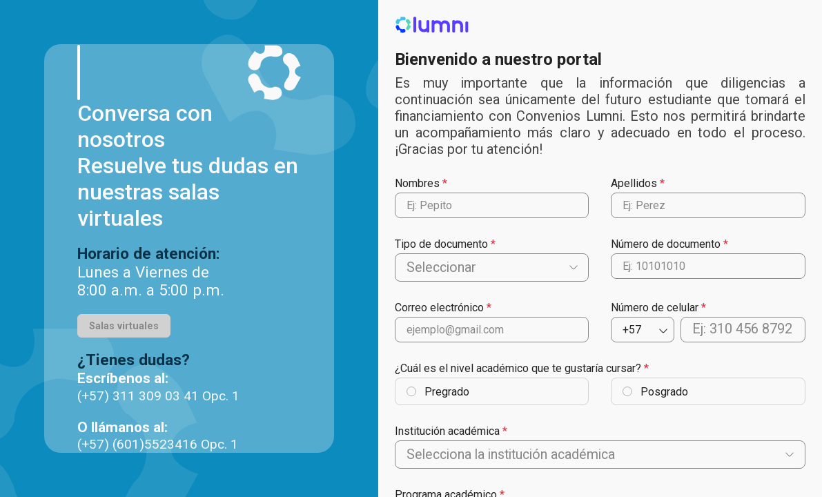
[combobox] (408, 268)
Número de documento (666, 244)
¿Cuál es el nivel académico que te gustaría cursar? (518, 369)
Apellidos (634, 183)
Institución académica (447, 431)
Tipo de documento (441, 244)
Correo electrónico (439, 308)
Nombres (417, 183)
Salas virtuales (124, 326)
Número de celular (654, 308)
